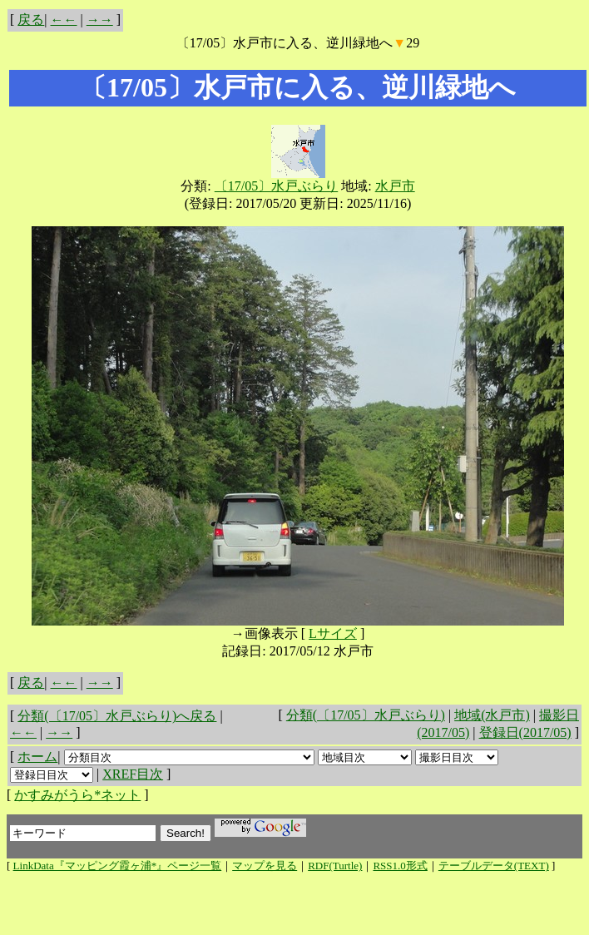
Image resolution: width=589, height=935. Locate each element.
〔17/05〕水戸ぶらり (276, 186)
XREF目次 (132, 774)
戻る (30, 19)
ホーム (37, 756)
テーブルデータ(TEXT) (493, 865)
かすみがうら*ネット (77, 795)
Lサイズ (333, 633)
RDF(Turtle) (335, 865)
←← (64, 19)
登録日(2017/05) (525, 732)
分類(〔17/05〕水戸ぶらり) (365, 715)
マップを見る (264, 865)
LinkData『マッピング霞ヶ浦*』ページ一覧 (117, 865)
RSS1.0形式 (400, 865)
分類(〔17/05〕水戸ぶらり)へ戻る (116, 716)
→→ (100, 19)
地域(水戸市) (492, 715)
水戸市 (395, 186)
